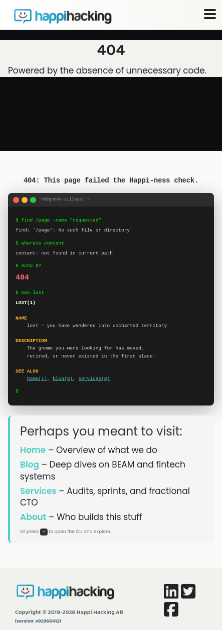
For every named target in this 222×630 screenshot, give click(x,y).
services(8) (94, 379)
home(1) (37, 379)
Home (33, 450)
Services (38, 491)
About (33, 517)
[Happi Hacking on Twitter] (188, 594)
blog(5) (63, 379)
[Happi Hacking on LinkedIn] (171, 594)
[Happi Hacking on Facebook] (171, 612)
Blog (29, 464)
